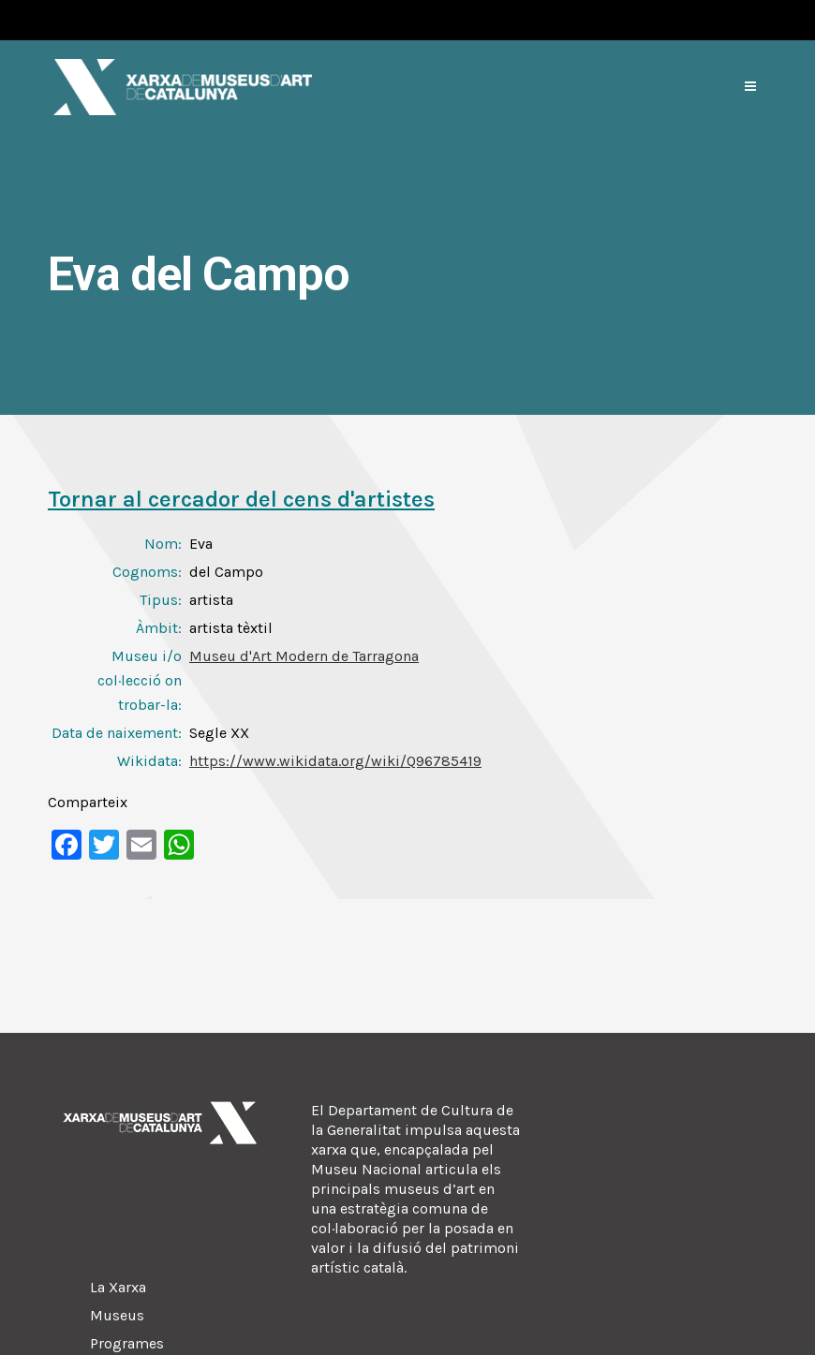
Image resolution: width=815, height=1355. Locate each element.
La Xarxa (118, 1287)
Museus (117, 1315)
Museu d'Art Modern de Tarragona (304, 656)
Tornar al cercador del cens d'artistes (241, 499)
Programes (127, 1343)
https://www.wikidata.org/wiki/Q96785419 (335, 761)
